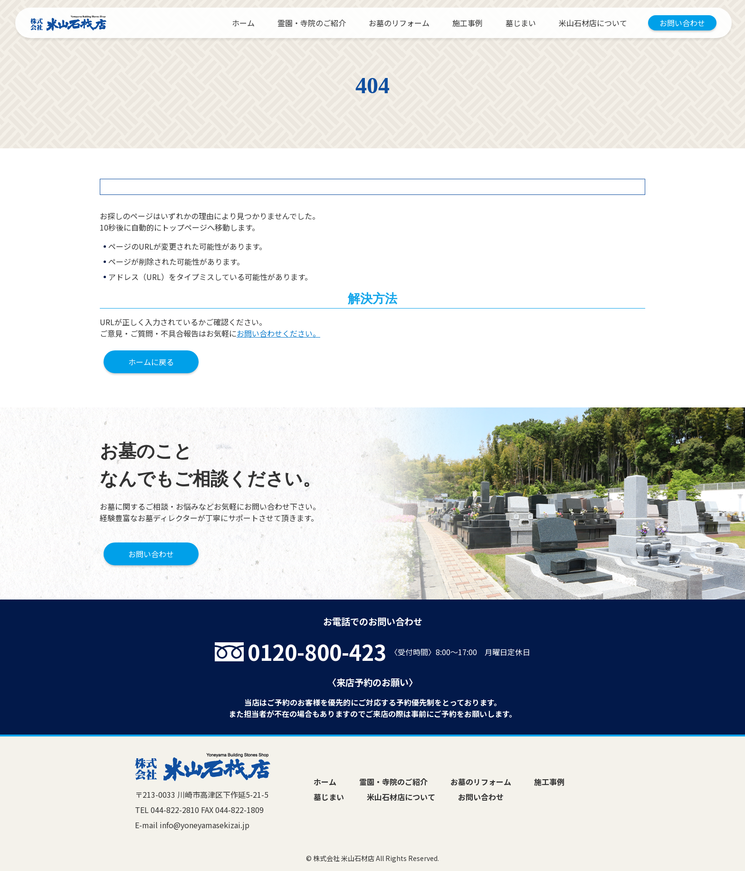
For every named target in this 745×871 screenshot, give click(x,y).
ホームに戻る (151, 362)
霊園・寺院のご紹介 (311, 23)
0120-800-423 (317, 651)
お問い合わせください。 (278, 333)
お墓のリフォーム (399, 23)
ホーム (243, 23)
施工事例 (467, 23)
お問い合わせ (682, 23)
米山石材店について (593, 23)
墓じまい (521, 23)
